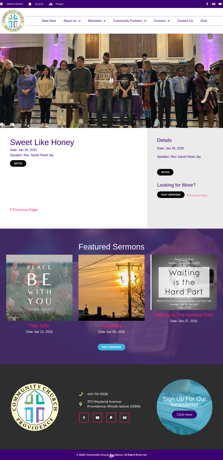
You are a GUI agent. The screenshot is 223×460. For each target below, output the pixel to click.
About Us (72, 20)
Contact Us (185, 20)
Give (204, 20)
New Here (49, 20)
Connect (162, 20)
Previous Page (24, 210)
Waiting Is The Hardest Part (184, 315)
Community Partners (129, 20)
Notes (18, 163)
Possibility (111, 325)
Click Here (184, 414)
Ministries (97, 20)
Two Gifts (39, 325)
